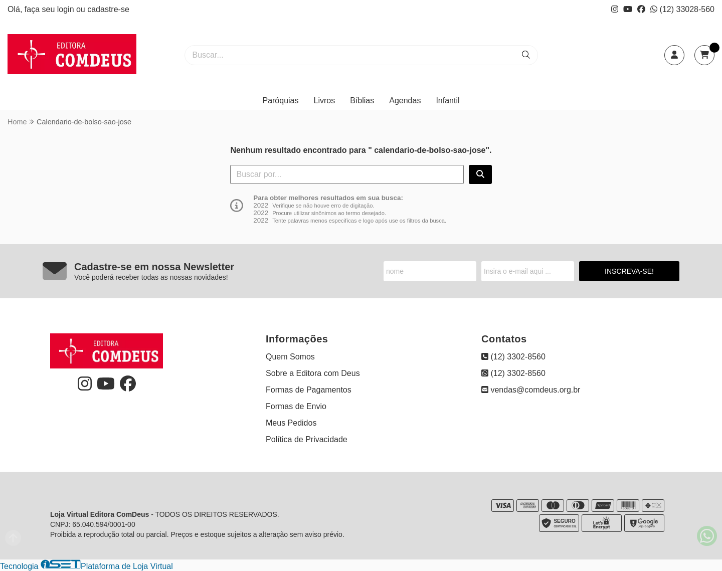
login (66, 9)
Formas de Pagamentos (308, 390)
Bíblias (362, 100)
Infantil (447, 100)
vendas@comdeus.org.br (530, 390)
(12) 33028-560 (682, 9)
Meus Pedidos (291, 423)
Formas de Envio (296, 406)
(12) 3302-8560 (513, 356)
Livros (324, 100)
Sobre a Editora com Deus (313, 373)
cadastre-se (108, 9)
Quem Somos (290, 356)
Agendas (405, 100)
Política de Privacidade (306, 439)
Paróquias (280, 100)
